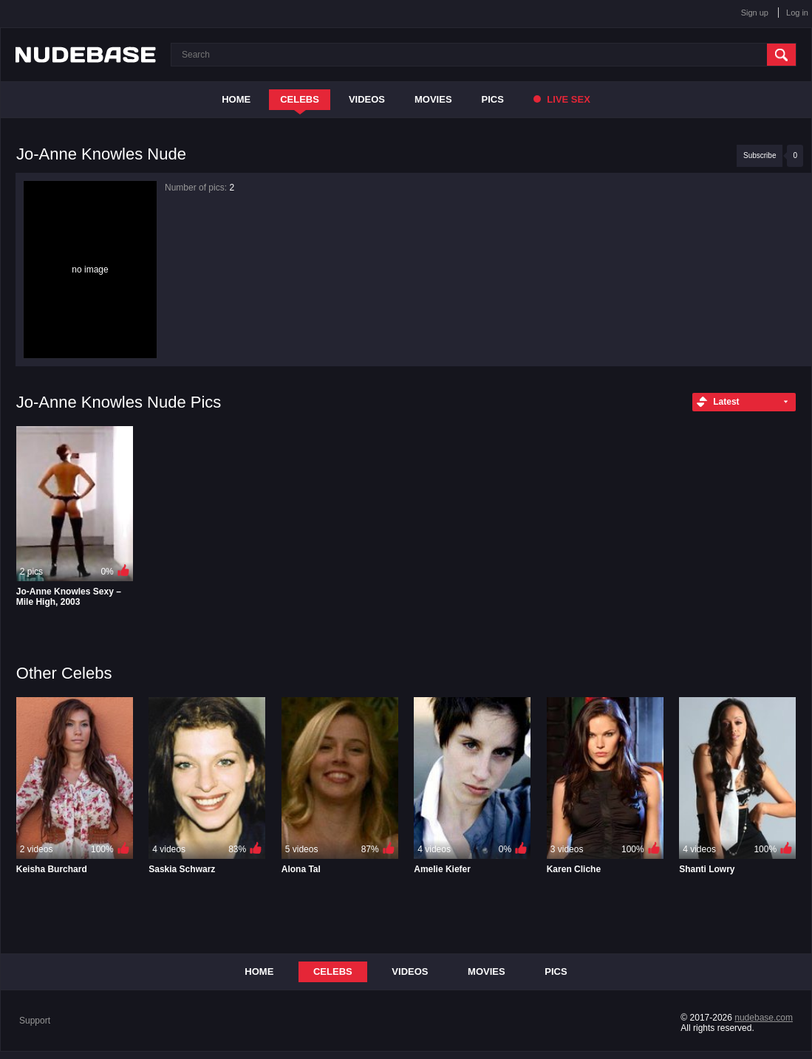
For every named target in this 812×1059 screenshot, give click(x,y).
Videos (367, 99)
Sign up (754, 12)
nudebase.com (763, 1017)
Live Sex (561, 99)
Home (236, 99)
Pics (493, 99)
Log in (797, 12)
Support (34, 1020)
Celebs (299, 99)
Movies (433, 99)
